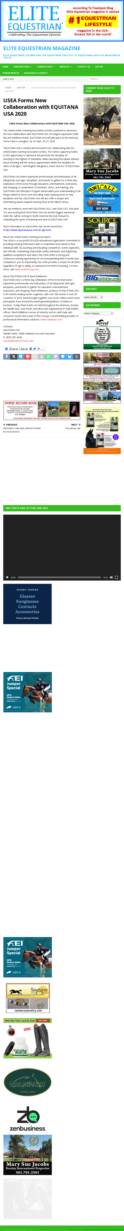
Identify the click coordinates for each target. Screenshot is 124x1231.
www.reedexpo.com (51, 319)
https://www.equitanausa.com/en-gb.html (27, 229)
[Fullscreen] (116, 577)
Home (5, 66)
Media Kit (65, 66)
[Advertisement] (103, 477)
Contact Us (83, 66)
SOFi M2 (99, 66)
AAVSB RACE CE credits (35, 73)
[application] (62, 548)
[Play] (7, 577)
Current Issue (44, 66)
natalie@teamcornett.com (18, 340)
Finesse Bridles (11, 73)
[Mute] (111, 577)
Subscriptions (21, 66)
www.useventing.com (27, 269)
